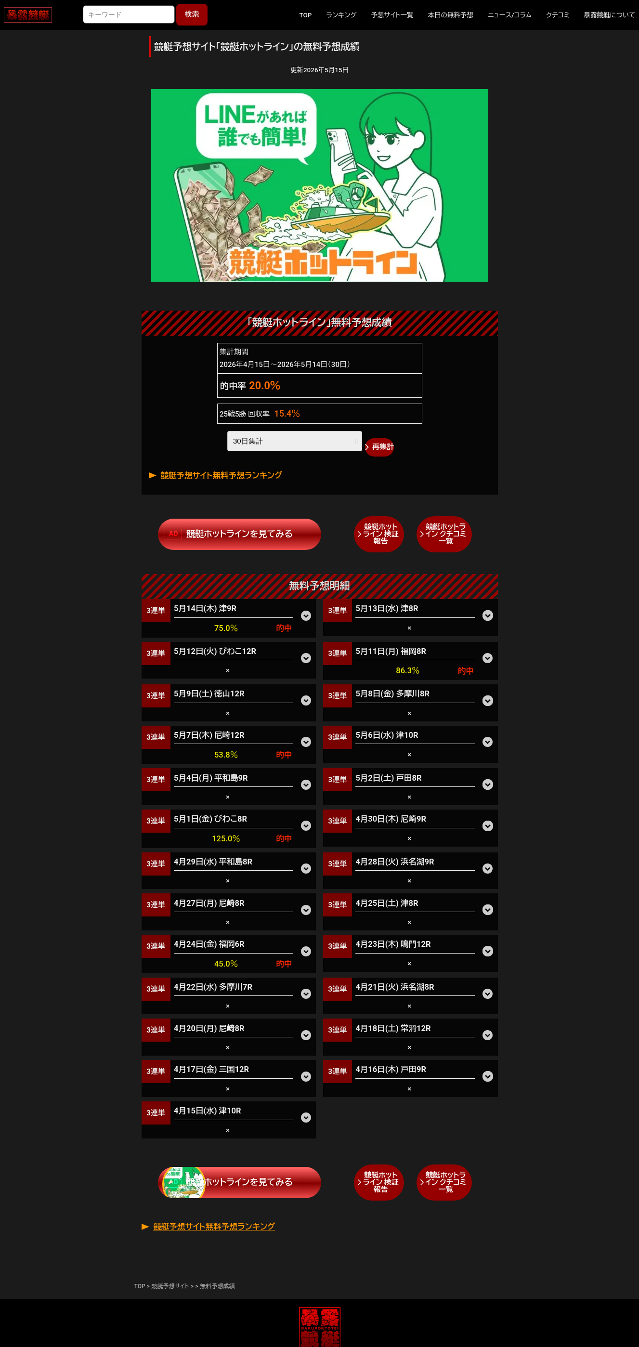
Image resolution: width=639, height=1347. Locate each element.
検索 (191, 14)
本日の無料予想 (450, 15)
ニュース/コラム (510, 15)
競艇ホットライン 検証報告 (381, 534)
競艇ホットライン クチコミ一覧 (445, 534)
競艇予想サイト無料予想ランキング (221, 475)
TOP (305, 15)
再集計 (383, 447)
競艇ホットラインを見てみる (239, 534)
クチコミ (557, 15)
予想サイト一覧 (392, 15)
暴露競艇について (610, 15)
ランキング (341, 15)
